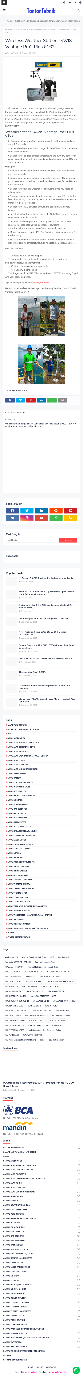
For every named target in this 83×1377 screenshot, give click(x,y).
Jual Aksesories (16, 738)
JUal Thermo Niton (17, 893)
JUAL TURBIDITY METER (19, 902)
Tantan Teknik (12, 53)
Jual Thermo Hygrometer (21, 888)
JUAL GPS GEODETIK (17, 813)
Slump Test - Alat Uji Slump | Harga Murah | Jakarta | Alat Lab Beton (47, 700)
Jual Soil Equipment (18, 875)
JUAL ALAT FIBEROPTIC (18, 751)
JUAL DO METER (15, 800)
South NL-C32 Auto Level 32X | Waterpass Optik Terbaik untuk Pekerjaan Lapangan (46, 593)
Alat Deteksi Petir (17, 725)
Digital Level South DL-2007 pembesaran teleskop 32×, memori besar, (45, 606)
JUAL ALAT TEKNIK (16, 760)
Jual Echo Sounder (18, 804)
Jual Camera (14, 778)
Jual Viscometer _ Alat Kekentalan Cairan (30, 915)
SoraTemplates (31, 1372)
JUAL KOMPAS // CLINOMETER (21, 835)
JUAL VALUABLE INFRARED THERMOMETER (27, 906)
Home (30, 1367)
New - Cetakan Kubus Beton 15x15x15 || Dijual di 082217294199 (43, 633)
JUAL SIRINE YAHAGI (17, 871)
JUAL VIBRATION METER (19, 911)
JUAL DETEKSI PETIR (17, 791)
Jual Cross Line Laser (19, 787)
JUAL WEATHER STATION (23, 29)
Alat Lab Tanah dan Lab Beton (23, 729)
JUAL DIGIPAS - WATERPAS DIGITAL (24, 796)
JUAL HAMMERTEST (17, 822)
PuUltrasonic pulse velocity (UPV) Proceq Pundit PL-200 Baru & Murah (38, 1084)
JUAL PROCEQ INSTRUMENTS (21, 862)
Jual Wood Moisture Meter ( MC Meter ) (28, 928)
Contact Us (51, 1367)
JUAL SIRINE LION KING (18, 866)
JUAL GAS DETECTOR (17, 809)
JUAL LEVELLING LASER (18, 849)
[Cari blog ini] (32, 540)
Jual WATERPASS (16, 919)
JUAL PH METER (15, 857)
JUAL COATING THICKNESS (20, 782)
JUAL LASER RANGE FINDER (20, 844)
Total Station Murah (19, 937)
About (40, 1367)
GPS (10, 734)
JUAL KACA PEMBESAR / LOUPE (22, 831)
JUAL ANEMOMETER (17, 773)
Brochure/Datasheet (40, 282)
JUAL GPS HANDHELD (17, 818)
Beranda (8, 29)
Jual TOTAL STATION (18, 897)
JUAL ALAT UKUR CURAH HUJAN (22, 769)
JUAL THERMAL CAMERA (19, 884)
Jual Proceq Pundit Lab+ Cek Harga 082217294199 (43, 618)
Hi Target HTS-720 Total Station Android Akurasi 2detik (46, 578)
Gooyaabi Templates (59, 1372)
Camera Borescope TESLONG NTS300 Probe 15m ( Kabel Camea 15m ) (46, 646)
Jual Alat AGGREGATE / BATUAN (23, 742)
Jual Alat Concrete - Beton (22, 747)
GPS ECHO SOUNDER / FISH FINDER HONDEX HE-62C (46, 658)
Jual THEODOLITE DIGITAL (20, 880)
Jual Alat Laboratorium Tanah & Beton (28, 756)
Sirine (11, 933)
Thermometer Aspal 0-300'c (32, 672)
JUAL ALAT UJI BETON (18, 765)
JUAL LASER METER (17, 840)
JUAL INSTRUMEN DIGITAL (20, 826)
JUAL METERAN (15, 853)
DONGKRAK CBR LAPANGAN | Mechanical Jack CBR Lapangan (44, 687)
